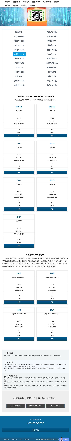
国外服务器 (6, 439)
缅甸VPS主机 (52, 81)
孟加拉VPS (51, 76)
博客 (21, 439)
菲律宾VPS (51, 45)
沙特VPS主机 (19, 59)
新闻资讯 (14, 439)
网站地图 (27, 439)
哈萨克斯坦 (52, 72)
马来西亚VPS (19, 63)
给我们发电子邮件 (35, 405)
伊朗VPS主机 (19, 72)
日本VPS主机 (52, 36)
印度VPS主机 (19, 36)
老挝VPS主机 (19, 85)
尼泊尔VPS (19, 76)
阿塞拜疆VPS (52, 59)
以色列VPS (51, 54)
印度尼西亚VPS (10, 258)
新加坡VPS (19, 32)
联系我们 (35, 430)
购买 (19, 135)
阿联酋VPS (51, 41)
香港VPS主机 (52, 32)
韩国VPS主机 (19, 41)
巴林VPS (19, 67)
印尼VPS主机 (19, 54)
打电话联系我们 (16, 405)
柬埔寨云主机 (52, 67)
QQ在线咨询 (55, 405)
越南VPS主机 (52, 50)
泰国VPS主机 (19, 50)
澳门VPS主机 (52, 85)
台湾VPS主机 (19, 45)
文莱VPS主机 (19, 81)
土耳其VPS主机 (51, 63)
